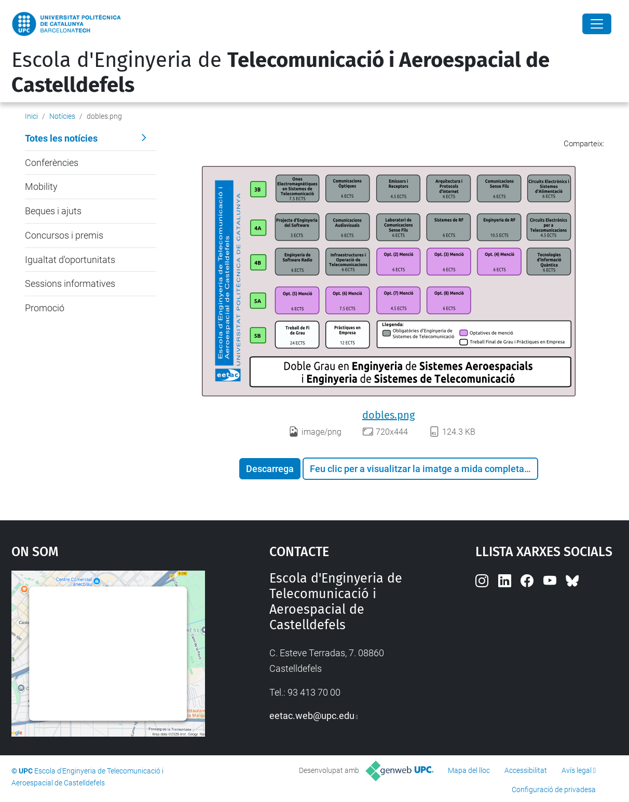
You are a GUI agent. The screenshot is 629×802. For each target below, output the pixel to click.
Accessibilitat (525, 770)
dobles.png (388, 415)
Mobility (41, 186)
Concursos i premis (64, 235)
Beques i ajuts (53, 210)
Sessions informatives (70, 283)
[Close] (596, 23)
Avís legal (577, 770)
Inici (31, 116)
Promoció (44, 307)
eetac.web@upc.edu (311, 715)
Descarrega (270, 468)
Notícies (62, 116)
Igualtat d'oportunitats (70, 259)
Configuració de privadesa (554, 789)
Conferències (51, 162)
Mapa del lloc (469, 770)
